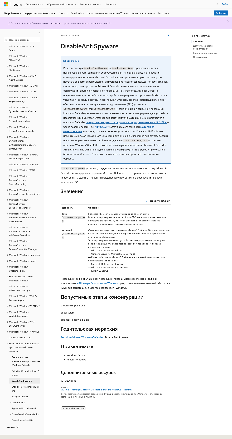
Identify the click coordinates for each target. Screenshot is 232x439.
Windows (76, 35)
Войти (225, 4)
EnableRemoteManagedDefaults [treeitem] (25, 381)
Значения (198, 41)
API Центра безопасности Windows (97, 283)
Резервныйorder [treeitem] (20, 388)
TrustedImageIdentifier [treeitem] (23, 412)
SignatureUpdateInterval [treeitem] (24, 400)
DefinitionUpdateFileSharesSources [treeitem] (25, 365)
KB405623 (101, 126)
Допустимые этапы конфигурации (203, 47)
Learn (64, 35)
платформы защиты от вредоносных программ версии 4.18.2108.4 (126, 122)
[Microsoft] (6, 4)
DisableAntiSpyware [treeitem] (22, 373)
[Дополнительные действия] (168, 35)
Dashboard (221, 13)
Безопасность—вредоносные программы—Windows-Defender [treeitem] (26, 353)
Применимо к (200, 57)
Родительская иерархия (205, 53)
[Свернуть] (39, 33)
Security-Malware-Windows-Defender (82, 337)
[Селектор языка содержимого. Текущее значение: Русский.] (11, 433)
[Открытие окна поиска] (217, 4)
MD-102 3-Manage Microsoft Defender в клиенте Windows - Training (96, 389)
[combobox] (22, 39)
